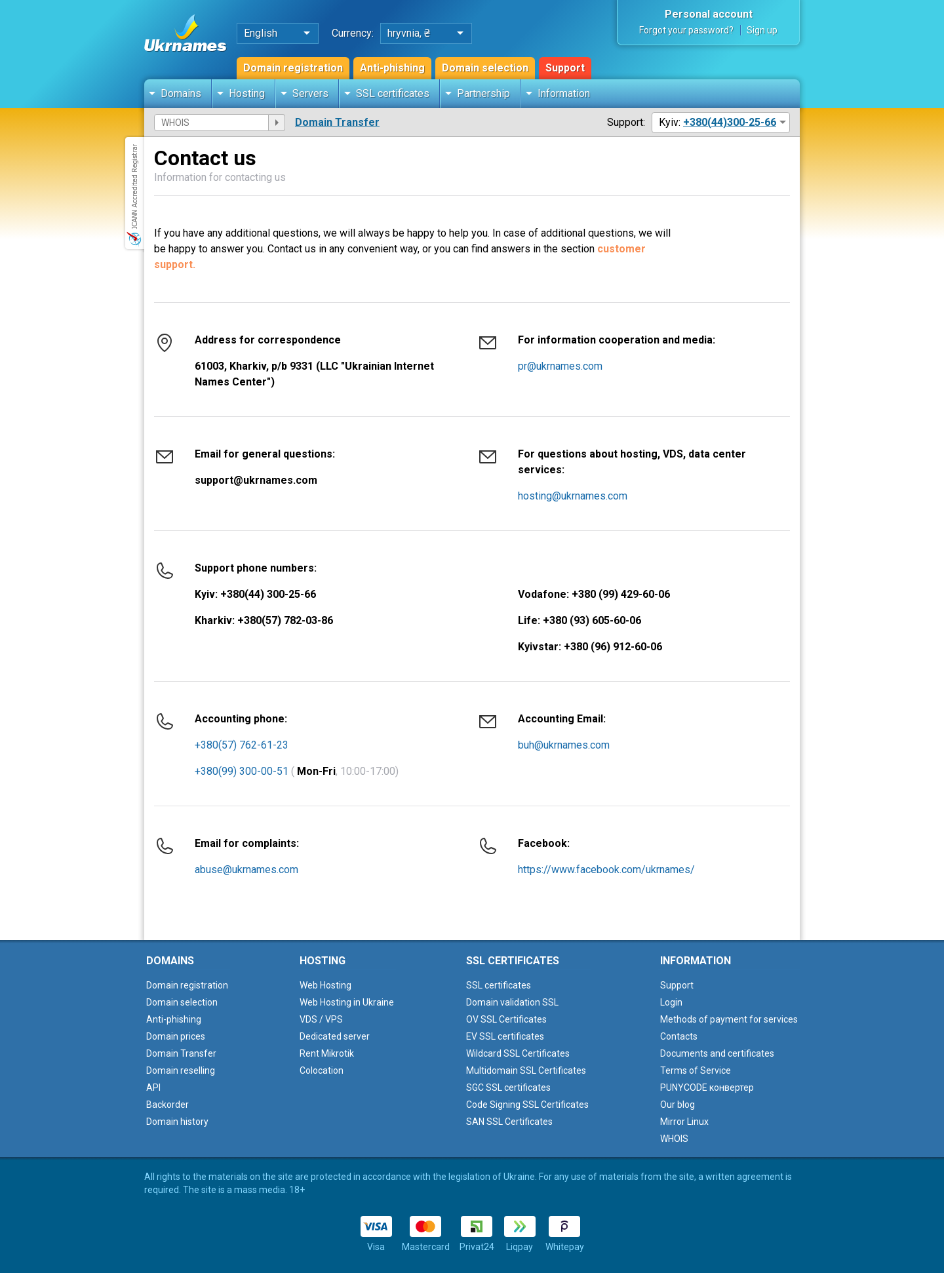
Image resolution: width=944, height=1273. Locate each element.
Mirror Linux (684, 1121)
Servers (310, 93)
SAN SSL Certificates (509, 1121)
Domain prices (175, 1036)
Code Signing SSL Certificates (527, 1104)
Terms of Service (695, 1070)
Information (564, 93)
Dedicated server (335, 1036)
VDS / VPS (321, 1019)
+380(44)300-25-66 (729, 122)
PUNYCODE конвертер (707, 1087)
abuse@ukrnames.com (246, 869)
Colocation (322, 1070)
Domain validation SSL (512, 1002)
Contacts (679, 1036)
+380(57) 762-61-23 (241, 745)
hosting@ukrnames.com (572, 496)
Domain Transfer (337, 122)
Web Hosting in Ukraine (347, 1002)
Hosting (247, 93)
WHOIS (674, 1138)
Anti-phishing (392, 68)
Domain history (177, 1121)
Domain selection (485, 68)
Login (671, 1002)
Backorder (167, 1104)
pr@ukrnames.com (560, 366)
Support (565, 68)
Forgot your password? (686, 30)
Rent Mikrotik (327, 1053)
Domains (181, 93)
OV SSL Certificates (506, 1019)
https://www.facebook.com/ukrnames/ (606, 869)
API (153, 1087)
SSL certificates (392, 93)
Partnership (483, 93)
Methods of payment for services (729, 1019)
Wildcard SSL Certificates (518, 1053)
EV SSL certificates (505, 1036)
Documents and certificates (717, 1053)
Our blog (677, 1104)
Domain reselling (180, 1070)
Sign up (762, 30)
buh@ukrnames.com (564, 745)
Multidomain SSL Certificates (526, 1070)
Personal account (709, 14)
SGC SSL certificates (508, 1087)
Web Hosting (325, 985)
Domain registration (293, 68)
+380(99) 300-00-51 (241, 771)
